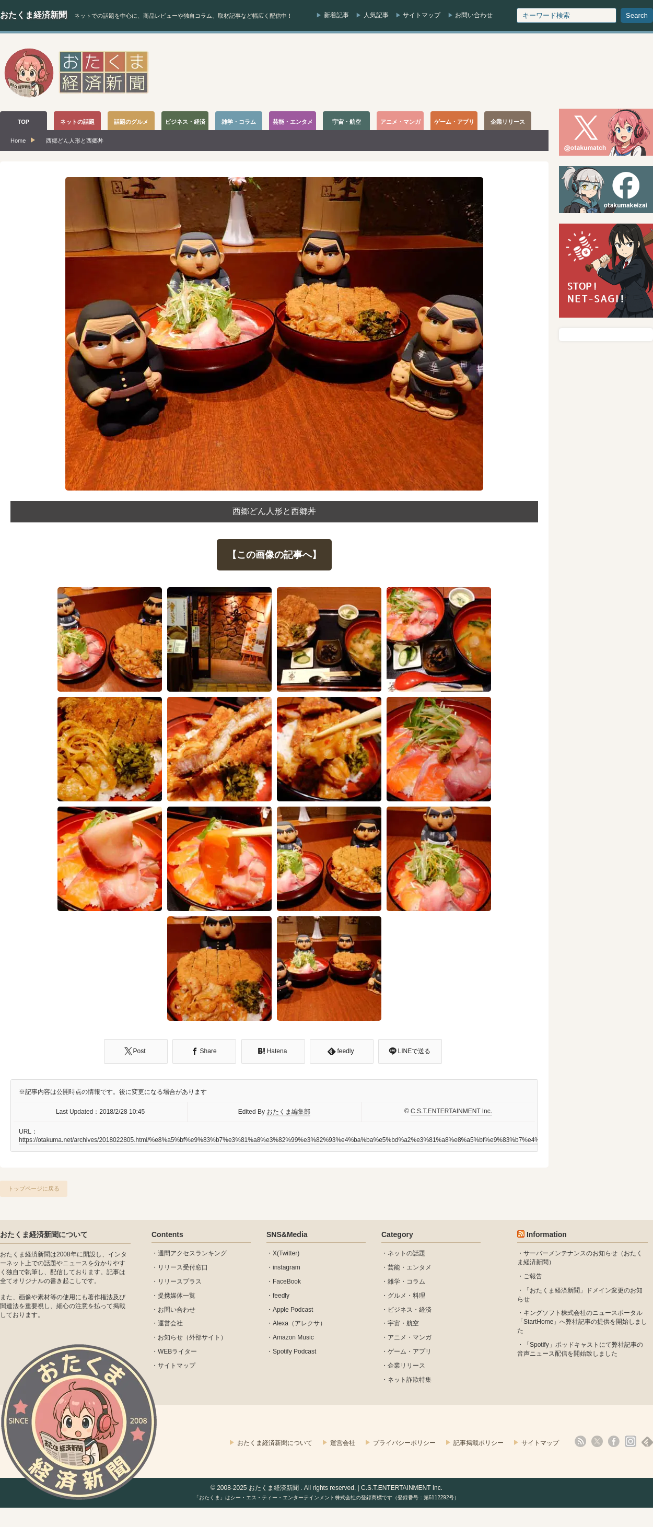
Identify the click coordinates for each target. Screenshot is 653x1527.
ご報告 (532, 1276)
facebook (614, 1441)
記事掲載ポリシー (478, 1443)
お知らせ (170, 1337)
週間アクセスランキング (192, 1253)
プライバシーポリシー (404, 1443)
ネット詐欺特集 (410, 1379)
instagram (286, 1267)
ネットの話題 (406, 1253)
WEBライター (177, 1351)
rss (580, 1441)
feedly (281, 1295)
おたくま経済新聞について (44, 1234)
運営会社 (170, 1323)
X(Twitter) (286, 1253)
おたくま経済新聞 (33, 14)
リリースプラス (180, 1281)
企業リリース (406, 1365)
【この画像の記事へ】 (274, 555)
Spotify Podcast (294, 1351)
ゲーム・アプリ (410, 1351)
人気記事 (376, 15)
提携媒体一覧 (176, 1295)
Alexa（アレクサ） (299, 1323)
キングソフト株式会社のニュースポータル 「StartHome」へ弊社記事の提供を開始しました (582, 1321)
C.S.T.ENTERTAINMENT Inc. (451, 1111)
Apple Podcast (293, 1309)
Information (547, 1234)
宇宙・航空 (403, 1323)
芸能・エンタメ (410, 1267)
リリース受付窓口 (183, 1267)
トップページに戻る (34, 1188)
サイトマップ (421, 15)
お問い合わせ (474, 15)
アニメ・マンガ (410, 1337)
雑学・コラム (406, 1281)
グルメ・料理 (406, 1295)
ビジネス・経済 (410, 1309)
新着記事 (336, 15)
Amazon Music (293, 1337)
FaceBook (287, 1281)
